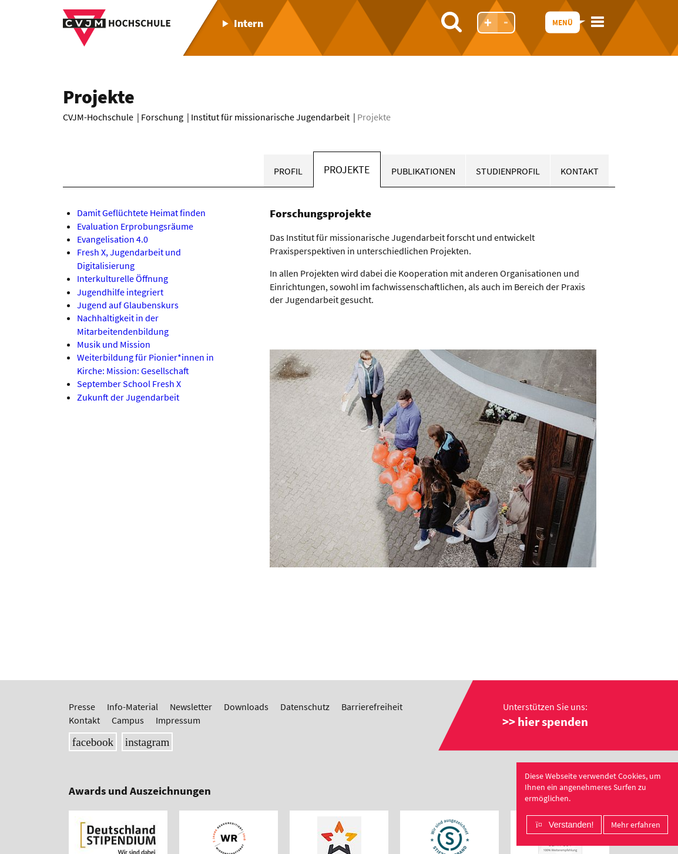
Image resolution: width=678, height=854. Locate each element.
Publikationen (423, 171)
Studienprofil (508, 171)
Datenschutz (305, 706)
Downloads (246, 706)
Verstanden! (571, 824)
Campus (128, 720)
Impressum (178, 720)
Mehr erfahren (635, 824)
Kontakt (579, 171)
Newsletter (191, 706)
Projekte (347, 169)
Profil (288, 171)
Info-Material (132, 706)
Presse (82, 706)
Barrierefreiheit (371, 706)
